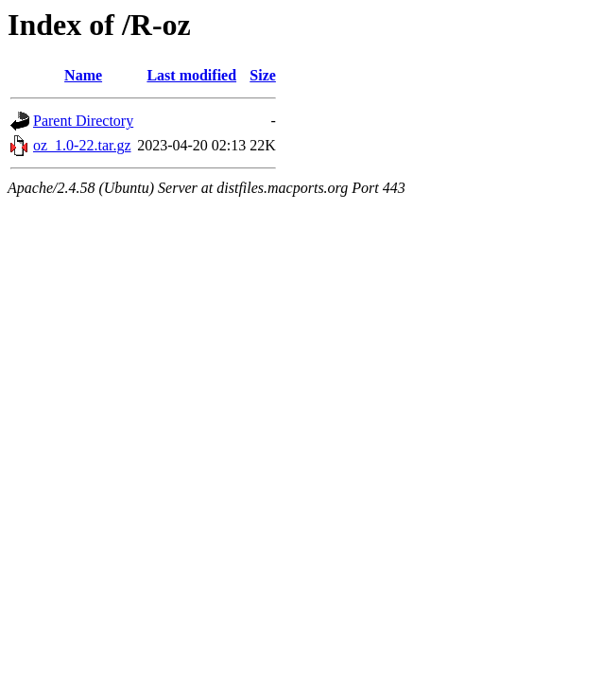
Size (263, 75)
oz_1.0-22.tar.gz (82, 145)
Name (83, 75)
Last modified (191, 75)
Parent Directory (83, 121)
